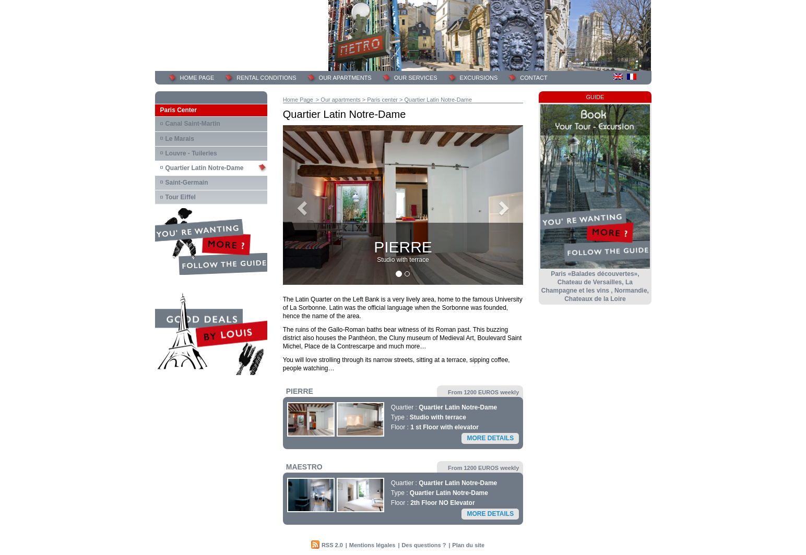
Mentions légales (372, 545)
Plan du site (468, 545)
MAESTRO (304, 467)
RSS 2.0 (332, 545)
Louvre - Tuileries (191, 153)
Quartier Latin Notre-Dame (204, 168)
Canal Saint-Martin (192, 123)
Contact (533, 78)
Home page (197, 78)
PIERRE (299, 391)
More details (490, 438)
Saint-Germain (186, 182)
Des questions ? (423, 545)
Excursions (479, 78)
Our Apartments (345, 78)
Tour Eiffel (180, 197)
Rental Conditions (266, 78)
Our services (415, 78)
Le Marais (179, 138)
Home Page (298, 99)
